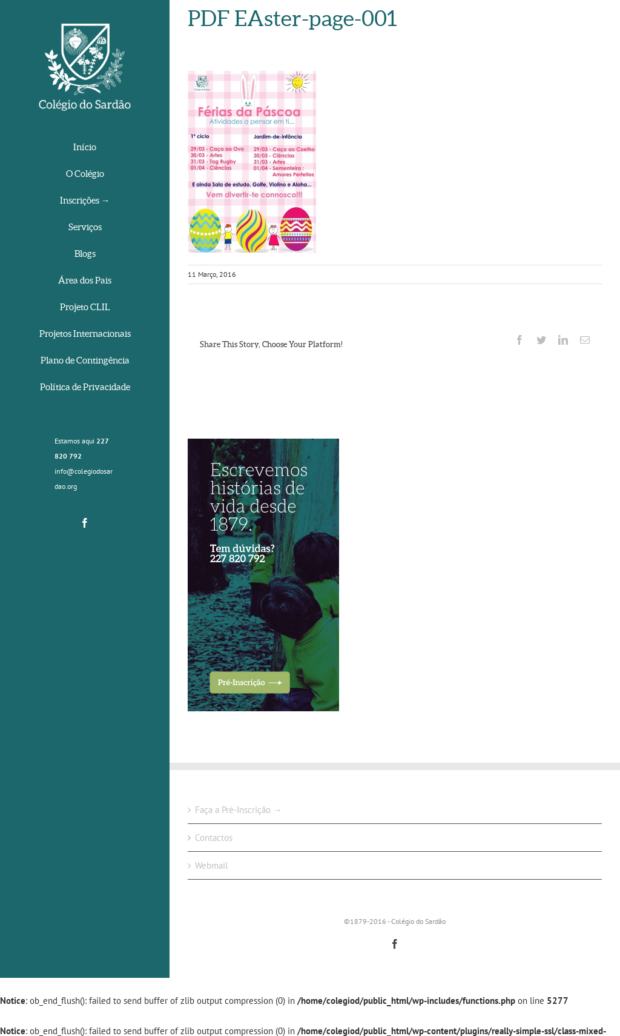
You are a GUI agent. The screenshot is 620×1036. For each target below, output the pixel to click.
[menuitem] (85, 148)
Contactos (213, 837)
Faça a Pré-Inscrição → (238, 809)
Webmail (211, 865)
